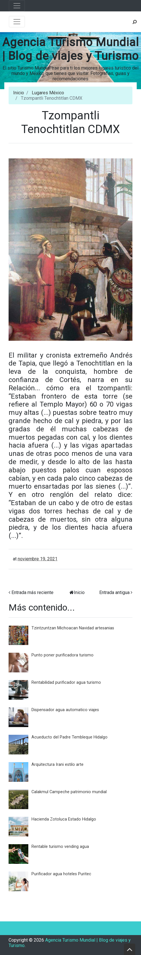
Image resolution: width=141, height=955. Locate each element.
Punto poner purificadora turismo (62, 655)
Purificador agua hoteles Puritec (61, 874)
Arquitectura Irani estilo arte (57, 764)
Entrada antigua (114, 592)
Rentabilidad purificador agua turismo (66, 682)
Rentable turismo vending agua (60, 846)
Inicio (18, 92)
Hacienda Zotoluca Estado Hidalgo (63, 819)
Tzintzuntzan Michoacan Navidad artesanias (72, 628)
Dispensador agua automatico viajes (65, 709)
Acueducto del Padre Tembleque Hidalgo (69, 737)
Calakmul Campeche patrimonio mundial (69, 791)
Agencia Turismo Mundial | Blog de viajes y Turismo (70, 49)
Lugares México (48, 92)
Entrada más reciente (32, 592)
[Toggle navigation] (17, 5)
